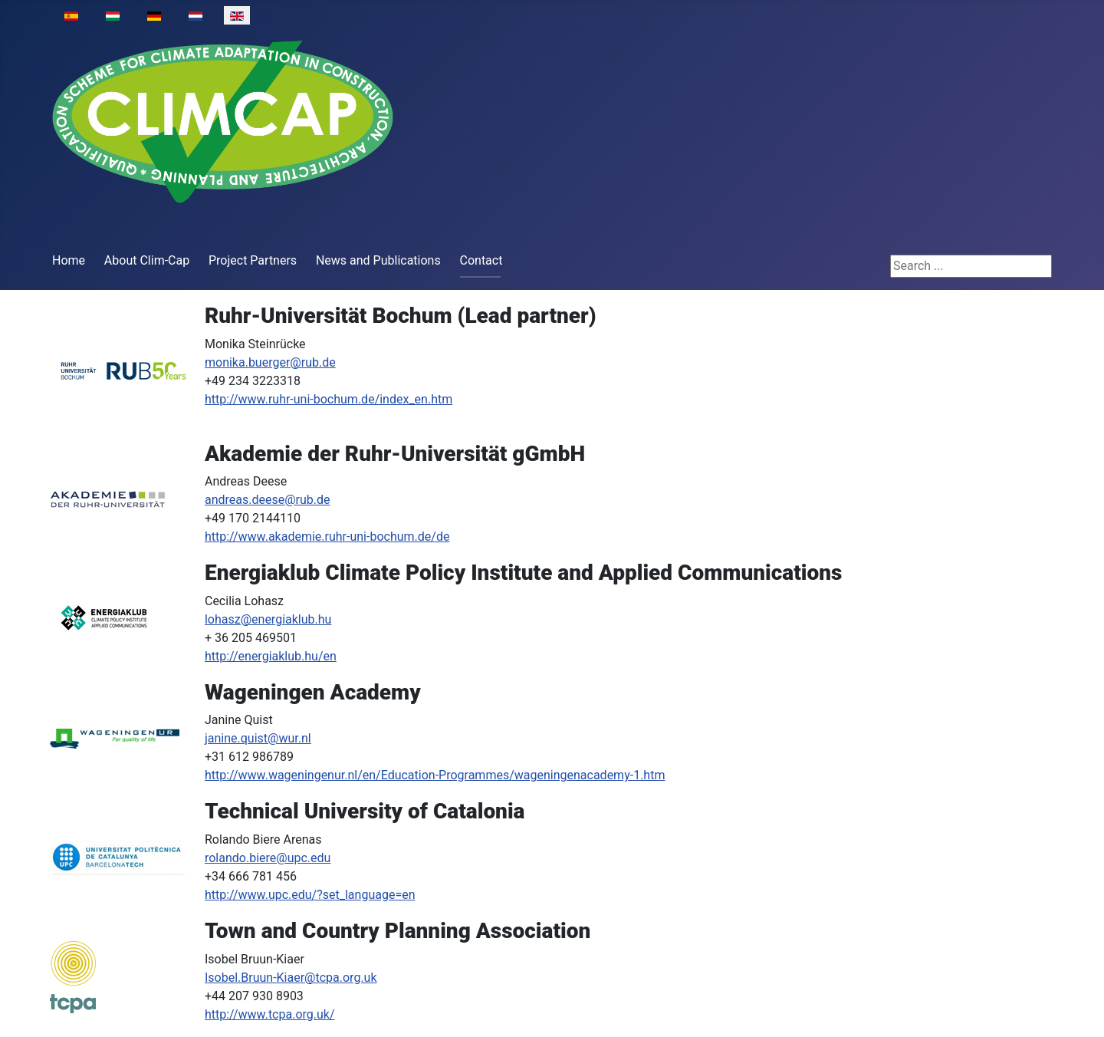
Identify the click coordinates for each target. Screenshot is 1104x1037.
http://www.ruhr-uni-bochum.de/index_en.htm (328, 399)
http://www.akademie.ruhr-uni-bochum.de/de (327, 536)
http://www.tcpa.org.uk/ (270, 1014)
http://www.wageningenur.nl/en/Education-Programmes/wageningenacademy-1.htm (435, 775)
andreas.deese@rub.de (267, 499)
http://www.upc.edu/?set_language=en (310, 894)
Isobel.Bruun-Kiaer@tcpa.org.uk (291, 977)
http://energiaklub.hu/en (271, 656)
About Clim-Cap (146, 260)
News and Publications (378, 260)
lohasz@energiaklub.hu (268, 619)
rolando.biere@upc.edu (267, 858)
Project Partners (253, 260)
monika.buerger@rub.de (270, 362)
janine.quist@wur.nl (258, 738)
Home (68, 260)
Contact (481, 260)
